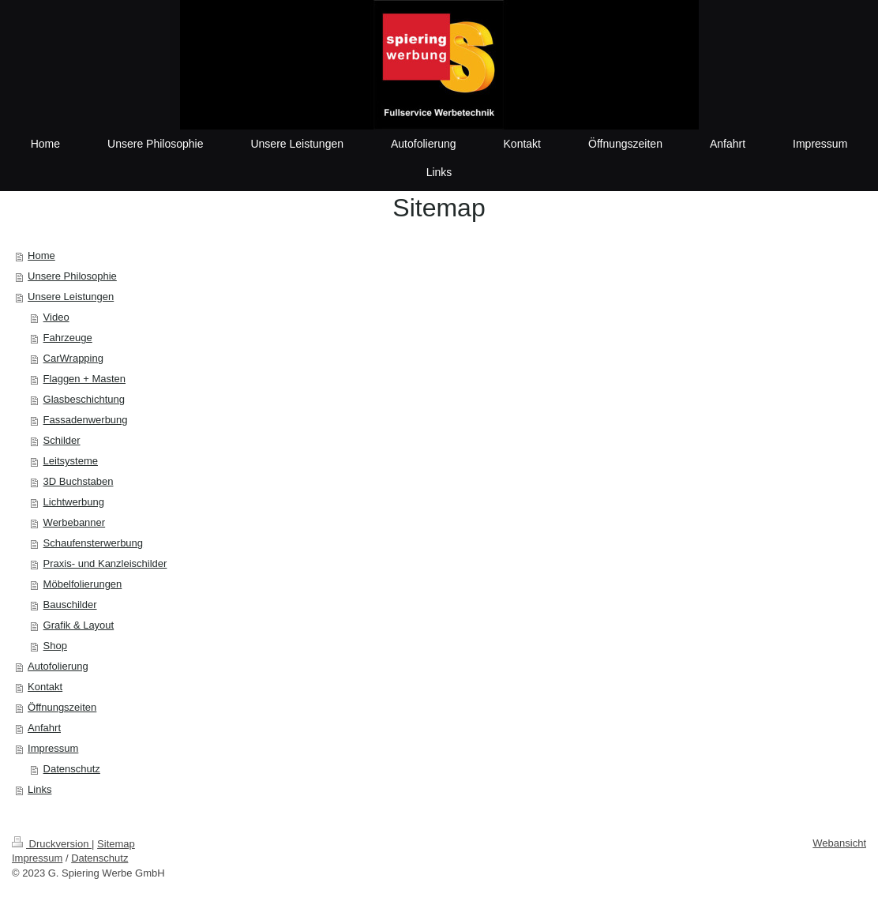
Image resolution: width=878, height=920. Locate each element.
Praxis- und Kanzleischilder (105, 563)
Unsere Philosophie (72, 276)
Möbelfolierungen (82, 584)
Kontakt (45, 687)
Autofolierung (58, 666)
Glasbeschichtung (84, 399)
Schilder (62, 440)
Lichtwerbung (73, 502)
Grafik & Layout (78, 625)
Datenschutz (71, 769)
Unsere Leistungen (71, 296)
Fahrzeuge (67, 338)
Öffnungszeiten (62, 707)
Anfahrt (44, 728)
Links (39, 789)
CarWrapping (73, 358)
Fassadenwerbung (85, 420)
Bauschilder (70, 604)
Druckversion (52, 844)
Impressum (53, 748)
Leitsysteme (70, 461)
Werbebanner (74, 522)
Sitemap (116, 844)
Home (41, 255)
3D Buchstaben (78, 481)
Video (56, 317)
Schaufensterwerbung (93, 543)
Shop (55, 646)
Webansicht (839, 843)
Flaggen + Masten (84, 379)
